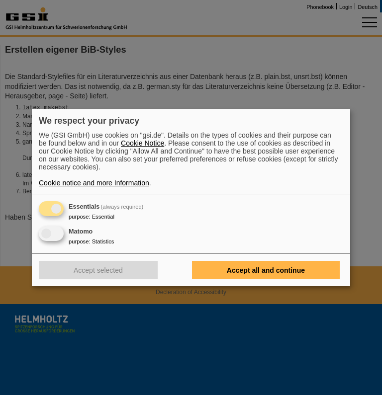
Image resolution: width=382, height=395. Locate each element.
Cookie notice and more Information (94, 183)
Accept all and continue (266, 270)
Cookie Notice (142, 143)
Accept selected (98, 270)
